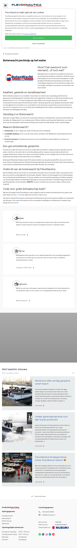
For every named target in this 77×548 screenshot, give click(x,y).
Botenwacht (23, 107)
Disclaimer (31, 542)
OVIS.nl (15, 545)
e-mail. (19, 195)
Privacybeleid (6, 542)
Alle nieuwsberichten (10, 364)
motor (16, 100)
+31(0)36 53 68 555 (48, 503)
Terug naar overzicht (11, 54)
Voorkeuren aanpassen (55, 542)
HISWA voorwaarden (19, 542)
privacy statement (30, 34)
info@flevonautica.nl (48, 506)
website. (16, 203)
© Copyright (42, 542)
